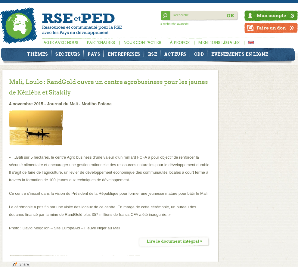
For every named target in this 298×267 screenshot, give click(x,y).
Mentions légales (219, 43)
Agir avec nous (60, 43)
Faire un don (271, 28)
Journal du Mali (62, 103)
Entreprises (124, 54)
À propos (180, 43)
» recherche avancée (174, 24)
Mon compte (271, 15)
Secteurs (67, 54)
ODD (199, 54)
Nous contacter (142, 43)
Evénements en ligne (239, 54)
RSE (152, 54)
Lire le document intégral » (174, 241)
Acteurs (175, 54)
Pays (94, 54)
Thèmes (37, 54)
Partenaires (101, 43)
